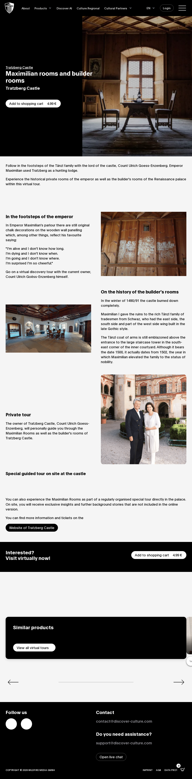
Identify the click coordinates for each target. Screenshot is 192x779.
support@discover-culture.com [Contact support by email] (124, 742)
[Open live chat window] (111, 757)
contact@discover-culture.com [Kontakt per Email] (124, 721)
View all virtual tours (33, 647)
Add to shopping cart (33, 103)
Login (167, 8)
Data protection (175, 770)
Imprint (148, 770)
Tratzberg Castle (19, 67)
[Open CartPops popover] (182, 769)
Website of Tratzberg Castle (31, 527)
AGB (158, 770)
